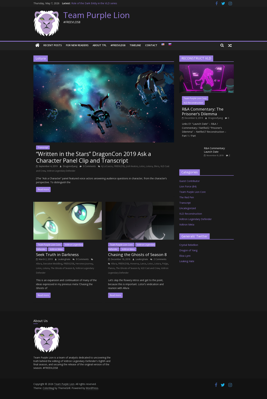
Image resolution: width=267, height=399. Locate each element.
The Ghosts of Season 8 (62, 268)
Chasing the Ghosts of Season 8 (137, 254)
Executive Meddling (52, 263)
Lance (143, 263)
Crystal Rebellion (188, 245)
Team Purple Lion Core (49, 244)
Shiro (156, 166)
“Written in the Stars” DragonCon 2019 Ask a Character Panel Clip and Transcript (93, 157)
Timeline (135, 45)
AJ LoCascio (107, 166)
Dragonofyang (70, 166)
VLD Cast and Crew (150, 268)
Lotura (149, 166)
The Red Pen (186, 197)
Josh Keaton (132, 166)
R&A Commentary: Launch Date (214, 150)
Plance (111, 268)
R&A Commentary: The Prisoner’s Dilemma (202, 111)
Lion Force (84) (188, 186)
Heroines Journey (84, 263)
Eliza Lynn (185, 255)
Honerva (134, 263)
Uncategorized (187, 208)
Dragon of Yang (188, 250)
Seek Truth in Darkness (57, 254)
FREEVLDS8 (119, 166)
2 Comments (158, 259)
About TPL (99, 45)
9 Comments (81, 259)
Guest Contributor (189, 181)
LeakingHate (64, 259)
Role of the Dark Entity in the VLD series (94, 3)
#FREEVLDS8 (118, 45)
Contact (151, 45)
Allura (39, 263)
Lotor (142, 166)
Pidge (165, 263)
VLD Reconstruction (193, 102)
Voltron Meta (56, 249)
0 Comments (88, 166)
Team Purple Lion (96, 14)
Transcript (43, 147)
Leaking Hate (186, 261)
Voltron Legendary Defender (61, 170)
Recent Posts (52, 45)
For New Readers (77, 45)
